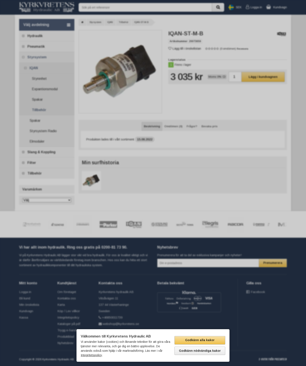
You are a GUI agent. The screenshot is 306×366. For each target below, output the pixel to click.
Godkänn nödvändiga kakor (200, 350)
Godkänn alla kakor (200, 340)
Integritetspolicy (91, 355)
